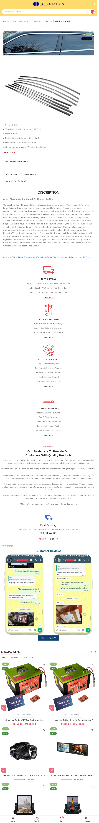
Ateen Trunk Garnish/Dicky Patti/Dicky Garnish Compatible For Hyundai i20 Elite (54, 257)
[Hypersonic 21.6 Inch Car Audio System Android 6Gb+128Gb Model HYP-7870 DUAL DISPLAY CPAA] (72, 749)
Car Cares (33, 21)
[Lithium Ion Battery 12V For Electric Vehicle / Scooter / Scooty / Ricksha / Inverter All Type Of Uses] (24, 686)
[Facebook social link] (12, 181)
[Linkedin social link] (22, 181)
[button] (48, 638)
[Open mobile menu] (3, 4)
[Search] (48, 11)
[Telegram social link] (25, 181)
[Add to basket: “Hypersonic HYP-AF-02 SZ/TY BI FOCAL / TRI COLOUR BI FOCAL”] (3, 770)
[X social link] (15, 181)
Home (6, 21)
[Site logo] (48, 4)
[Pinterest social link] (18, 181)
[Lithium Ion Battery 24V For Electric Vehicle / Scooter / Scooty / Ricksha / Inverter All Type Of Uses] (72, 686)
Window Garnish (62, 21)
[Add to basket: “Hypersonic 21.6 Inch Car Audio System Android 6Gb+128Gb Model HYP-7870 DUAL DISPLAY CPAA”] (51, 770)
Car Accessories (18, 21)
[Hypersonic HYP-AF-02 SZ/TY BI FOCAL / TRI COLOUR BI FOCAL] (24, 749)
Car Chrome (46, 21)
